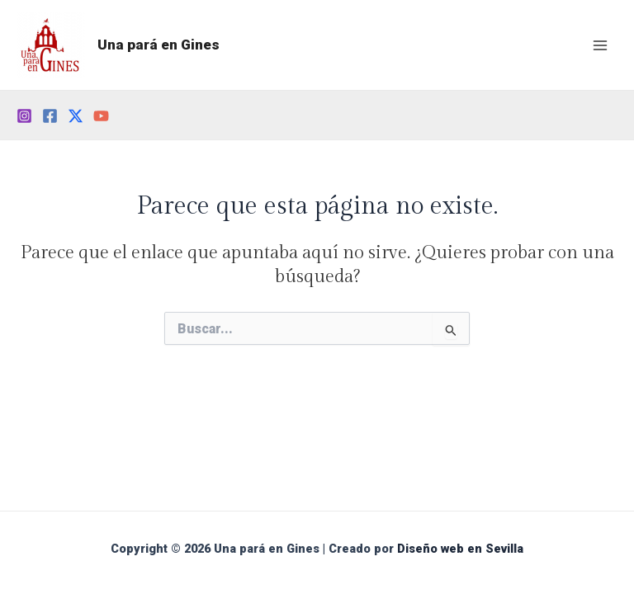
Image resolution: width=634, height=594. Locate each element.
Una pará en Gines (158, 44)
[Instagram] (24, 116)
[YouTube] (101, 116)
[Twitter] (75, 116)
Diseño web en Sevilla (460, 548)
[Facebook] (50, 116)
